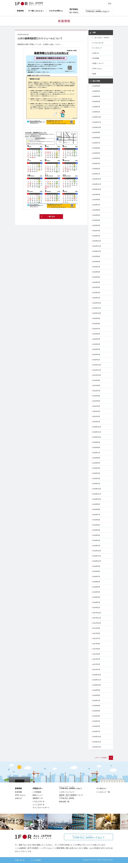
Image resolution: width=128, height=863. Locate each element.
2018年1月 (96, 607)
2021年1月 (96, 421)
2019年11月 (97, 494)
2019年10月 (97, 499)
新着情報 (20, 11)
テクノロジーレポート (41, 808)
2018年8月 (96, 571)
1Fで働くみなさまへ (36, 11)
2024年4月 (96, 220)
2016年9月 (96, 690)
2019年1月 (96, 545)
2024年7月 (96, 205)
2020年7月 (96, 452)
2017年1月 (96, 669)
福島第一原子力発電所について (71, 795)
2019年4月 (96, 530)
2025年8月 (96, 137)
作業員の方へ (38, 788)
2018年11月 (97, 556)
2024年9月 (96, 194)
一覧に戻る (51, 216)
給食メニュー (38, 795)
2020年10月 (97, 437)
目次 (109, 3)
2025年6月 (96, 148)
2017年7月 (96, 638)
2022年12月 (97, 303)
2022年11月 (97, 308)
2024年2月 (96, 230)
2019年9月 (96, 504)
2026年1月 (96, 112)
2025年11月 (97, 122)
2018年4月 (96, 592)
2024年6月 (96, 210)
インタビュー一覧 (103, 792)
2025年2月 (96, 168)
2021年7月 (96, 391)
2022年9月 (96, 318)
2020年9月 (96, 442)
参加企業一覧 (64, 802)
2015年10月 (97, 747)
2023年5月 (96, 277)
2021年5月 (96, 401)
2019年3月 (96, 535)
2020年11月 (97, 432)
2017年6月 (96, 643)
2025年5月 (96, 153)
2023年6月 (96, 272)
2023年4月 (96, 282)
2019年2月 (96, 540)
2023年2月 (96, 292)
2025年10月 (97, 127)
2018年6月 (96, 582)
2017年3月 (96, 659)
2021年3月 (96, 411)
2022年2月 (96, 354)
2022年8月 (96, 323)
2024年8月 (96, 199)
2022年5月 (96, 339)
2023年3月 (96, 287)
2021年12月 (97, 365)
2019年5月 (96, 525)
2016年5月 (96, 711)
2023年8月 (96, 261)
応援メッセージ (98, 63)
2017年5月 (96, 649)
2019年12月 (97, 489)
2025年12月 (97, 117)
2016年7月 (96, 700)
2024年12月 (97, 179)
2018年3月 (96, 597)
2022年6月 (96, 334)
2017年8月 (96, 633)
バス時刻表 (37, 792)
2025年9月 (96, 132)
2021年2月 (96, 416)
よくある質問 (36, 860)
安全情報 (96, 58)
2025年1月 (96, 174)
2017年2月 (96, 664)
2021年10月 (97, 375)
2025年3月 (96, 163)
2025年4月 (96, 158)
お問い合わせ (20, 860)
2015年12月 (97, 736)
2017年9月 (96, 628)
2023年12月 (97, 241)
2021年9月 (96, 380)
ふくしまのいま (38, 804)
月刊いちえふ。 (98, 68)
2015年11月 (97, 742)
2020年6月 (96, 458)
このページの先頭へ (103, 757)
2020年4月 (96, 468)
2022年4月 (96, 344)
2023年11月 (97, 246)
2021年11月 (97, 370)
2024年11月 (97, 184)
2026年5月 (96, 91)
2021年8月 (96, 385)
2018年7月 (96, 576)
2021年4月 (96, 406)
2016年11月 (97, 680)
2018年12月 (97, 550)
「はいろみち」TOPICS (101, 37)
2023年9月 (96, 256)
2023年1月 (96, 298)
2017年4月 (96, 654)
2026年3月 (96, 101)
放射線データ (38, 798)
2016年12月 (97, 674)
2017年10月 (97, 623)
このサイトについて (66, 792)
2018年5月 (96, 587)
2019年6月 (96, 520)
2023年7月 (96, 267)
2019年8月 (96, 509)
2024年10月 (97, 189)
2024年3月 (96, 225)
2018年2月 (96, 602)
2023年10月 (97, 251)
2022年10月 (97, 313)
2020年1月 (96, 483)
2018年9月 (96, 566)
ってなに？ (88, 837)
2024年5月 (96, 215)
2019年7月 (96, 514)
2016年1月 (96, 731)
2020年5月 (96, 463)
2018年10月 (97, 561)
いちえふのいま (98, 42)
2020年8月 (96, 447)
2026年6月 (96, 86)
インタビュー (97, 48)
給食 (94, 74)
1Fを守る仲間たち (56, 11)
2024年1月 (96, 236)
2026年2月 (96, 106)
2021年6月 (96, 396)
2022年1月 (96, 359)
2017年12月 (97, 613)
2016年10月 (97, 685)
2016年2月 (96, 726)
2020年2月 (96, 478)
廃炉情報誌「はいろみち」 (74, 10)
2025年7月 (96, 143)
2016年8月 (96, 695)
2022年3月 (96, 349)
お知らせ (96, 53)
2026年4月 (96, 96)
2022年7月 (96, 328)
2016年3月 (96, 721)
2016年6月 (96, 705)
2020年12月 (97, 427)
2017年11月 (97, 618)
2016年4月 (96, 716)
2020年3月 (96, 473)
